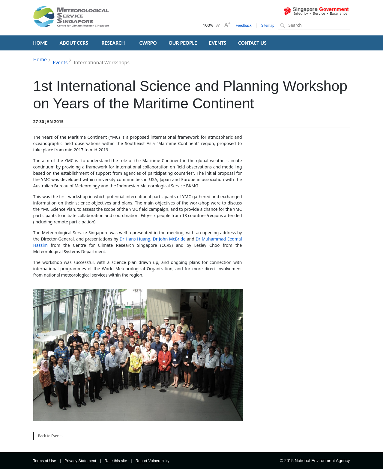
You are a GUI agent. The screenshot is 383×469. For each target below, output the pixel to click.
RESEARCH (114, 43)
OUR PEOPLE (183, 43)
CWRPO (148, 43)
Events (60, 62)
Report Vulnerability (152, 460)
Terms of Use (44, 460)
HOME (40, 43)
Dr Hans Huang (135, 239)
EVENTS (217, 43)
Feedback (244, 25)
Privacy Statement (80, 460)
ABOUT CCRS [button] (74, 43)
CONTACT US (252, 43)
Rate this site (116, 460)
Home (40, 59)
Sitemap (267, 25)
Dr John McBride (169, 239)
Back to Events (50, 435)
